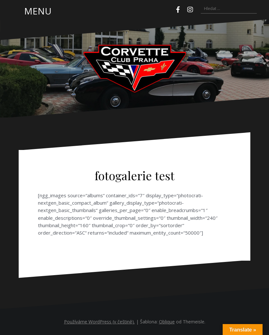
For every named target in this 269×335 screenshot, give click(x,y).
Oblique (167, 322)
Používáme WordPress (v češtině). (99, 322)
